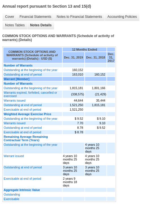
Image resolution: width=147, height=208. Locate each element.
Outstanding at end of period (23, 74)
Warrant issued (14, 156)
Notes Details (41, 25)
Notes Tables (15, 25)
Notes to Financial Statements (79, 17)
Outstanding (12, 194)
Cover (9, 17)
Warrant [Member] (16, 79)
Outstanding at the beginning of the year (30, 70)
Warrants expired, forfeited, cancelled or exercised (30, 94)
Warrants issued (14, 100)
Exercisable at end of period (22, 109)
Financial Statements (35, 17)
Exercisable (11, 199)
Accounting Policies (122, 17)
